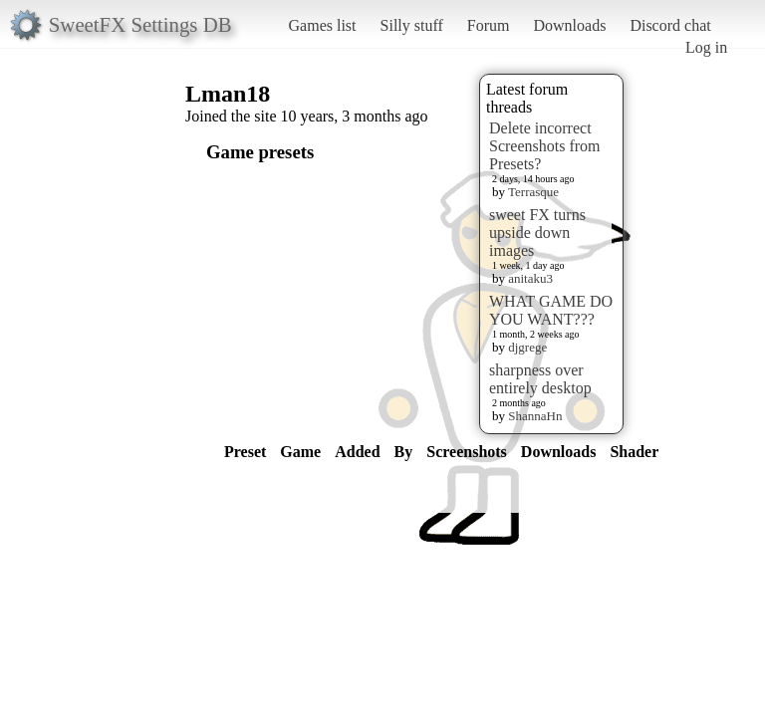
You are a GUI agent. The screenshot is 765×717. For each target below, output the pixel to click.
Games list (323, 25)
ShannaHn (535, 415)
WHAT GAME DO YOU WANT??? (551, 310)
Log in (706, 47)
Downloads (569, 25)
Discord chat (670, 25)
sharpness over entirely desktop (540, 378)
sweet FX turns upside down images (537, 232)
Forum (488, 25)
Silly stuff (412, 25)
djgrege (527, 347)
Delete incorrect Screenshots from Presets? (545, 146)
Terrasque (533, 191)
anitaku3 (530, 278)
